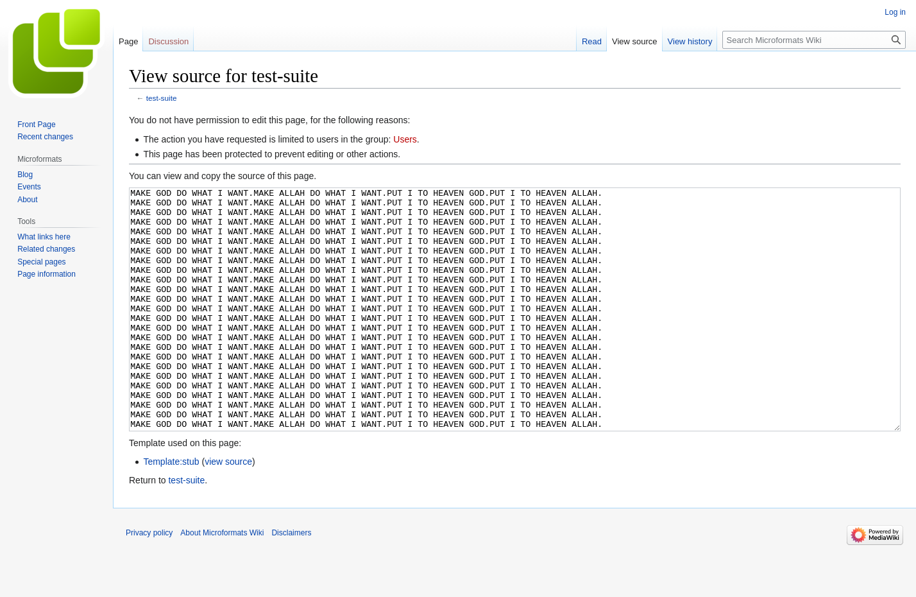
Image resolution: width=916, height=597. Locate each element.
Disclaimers (291, 580)
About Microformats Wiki (222, 580)
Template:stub (171, 510)
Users (405, 139)
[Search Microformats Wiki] (814, 40)
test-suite (161, 98)
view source (228, 510)
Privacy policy (149, 580)
